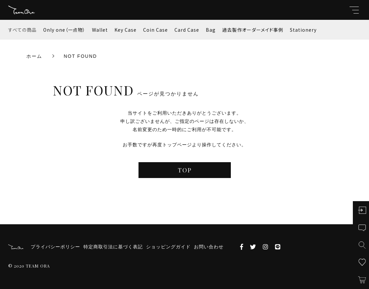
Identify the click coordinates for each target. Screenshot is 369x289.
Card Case (186, 29)
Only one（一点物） (64, 29)
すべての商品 (22, 29)
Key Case (125, 29)
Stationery (303, 29)
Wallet (100, 29)
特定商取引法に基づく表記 (113, 246)
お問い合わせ (209, 246)
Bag (211, 29)
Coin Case (155, 29)
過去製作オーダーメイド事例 (252, 29)
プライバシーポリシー (55, 246)
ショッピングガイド (168, 246)
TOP (185, 170)
